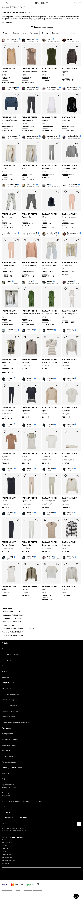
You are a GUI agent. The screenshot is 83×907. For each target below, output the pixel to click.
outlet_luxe (31, 39)
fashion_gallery (73, 233)
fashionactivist (12, 39)
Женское (5, 7)
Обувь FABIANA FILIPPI (11, 618)
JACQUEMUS (6, 848)
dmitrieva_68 (11, 185)
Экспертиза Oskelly (10, 739)
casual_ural (31, 185)
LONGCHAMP (6, 854)
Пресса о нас (7, 660)
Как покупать (7, 688)
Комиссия (6, 751)
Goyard (4, 846)
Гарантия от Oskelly (10, 655)
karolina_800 (11, 330)
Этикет (4, 672)
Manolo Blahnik (7, 857)
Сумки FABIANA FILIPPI (11, 612)
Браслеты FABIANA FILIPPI (13, 635)
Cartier (4, 851)
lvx (48, 185)
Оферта (18, 890)
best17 (49, 39)
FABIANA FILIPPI (9, 69)
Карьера (5, 677)
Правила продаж (7, 890)
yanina (29, 281)
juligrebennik (72, 185)
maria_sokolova (73, 88)
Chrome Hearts (7, 840)
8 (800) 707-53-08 (9, 787)
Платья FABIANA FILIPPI (11, 622)
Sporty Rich (5, 863)
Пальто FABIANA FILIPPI (11, 625)
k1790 (69, 39)
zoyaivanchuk (52, 136)
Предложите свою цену (11, 711)
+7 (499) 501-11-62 (9, 796)
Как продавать (8, 734)
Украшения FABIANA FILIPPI (13, 615)
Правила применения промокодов (16, 722)
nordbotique (11, 88)
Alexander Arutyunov (9, 860)
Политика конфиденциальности (33, 890)
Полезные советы (9, 717)
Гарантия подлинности (11, 694)
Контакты (5, 773)
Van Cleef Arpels (7, 843)
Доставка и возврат (10, 705)
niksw (8, 281)
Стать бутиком (7, 756)
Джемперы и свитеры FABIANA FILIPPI (18, 629)
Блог (4, 666)
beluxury (30, 330)
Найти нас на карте (10, 807)
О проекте (6, 649)
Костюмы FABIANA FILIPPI (12, 632)
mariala (70, 281)
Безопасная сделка (9, 700)
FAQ (3, 779)
